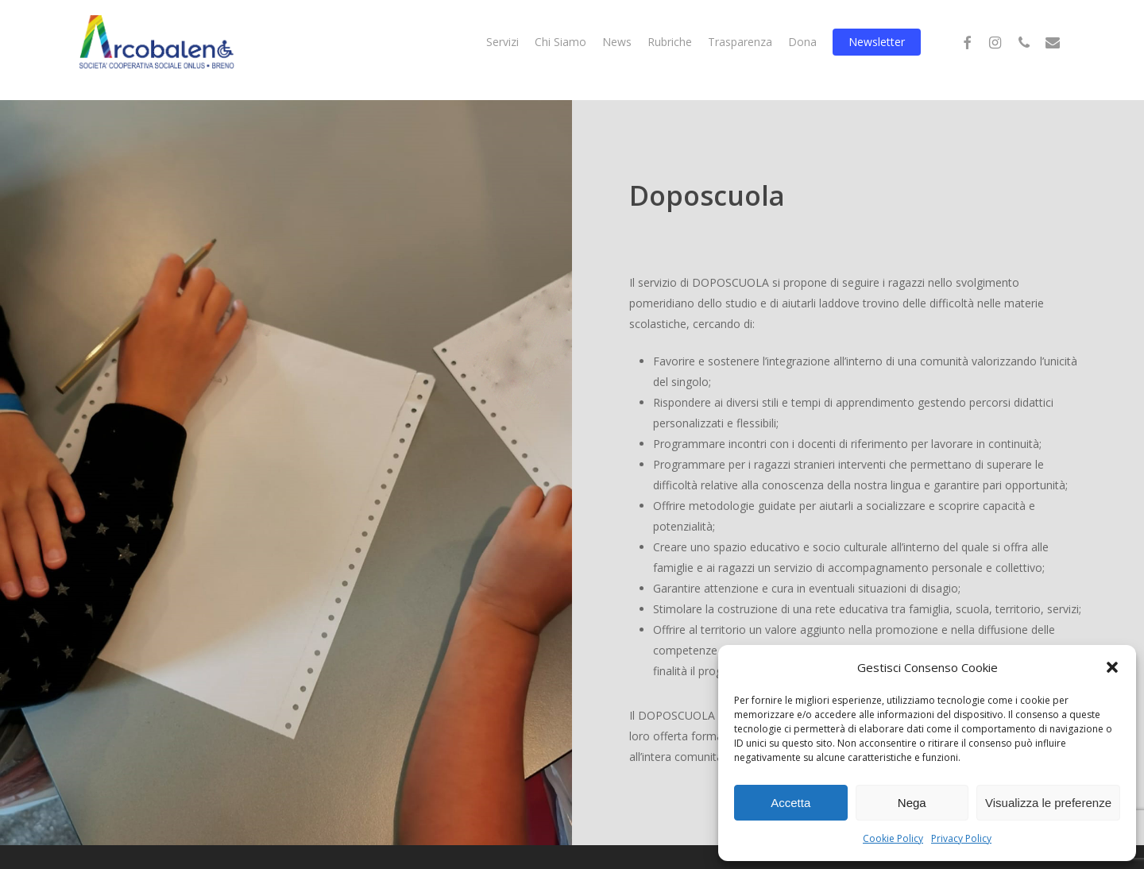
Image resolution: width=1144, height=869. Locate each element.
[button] (1112, 667)
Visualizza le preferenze (1048, 802)
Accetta (790, 802)
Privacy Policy (961, 838)
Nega (912, 802)
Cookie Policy (893, 838)
